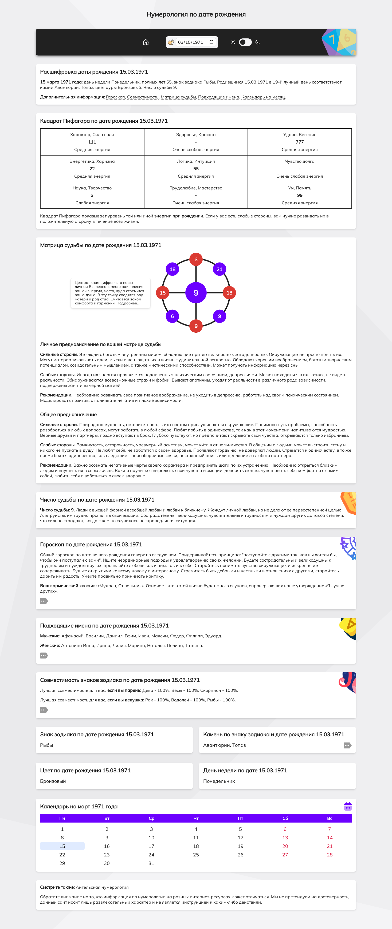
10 (151, 838)
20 (285, 846)
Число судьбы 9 (159, 87)
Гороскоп (115, 97)
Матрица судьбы (178, 97)
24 (151, 855)
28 (330, 855)
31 (151, 863)
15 (62, 846)
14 (330, 838)
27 (285, 855)
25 (196, 855)
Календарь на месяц (263, 97)
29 (62, 863)
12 (241, 838)
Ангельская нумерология (102, 887)
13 (285, 838)
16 (107, 846)
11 (196, 838)
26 (241, 855)
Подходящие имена (218, 97)
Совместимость (143, 97)
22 (62, 855)
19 (241, 846)
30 (107, 863)
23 (107, 855)
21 (330, 846)
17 (151, 846)
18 (196, 846)
